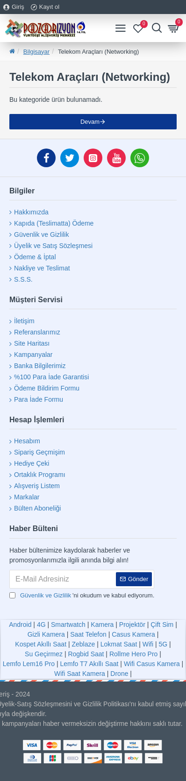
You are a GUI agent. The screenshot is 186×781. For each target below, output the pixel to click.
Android (20, 624)
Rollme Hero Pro (133, 654)
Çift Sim (161, 624)
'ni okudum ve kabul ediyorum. (81, 595)
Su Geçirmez (44, 654)
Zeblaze (83, 644)
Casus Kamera (133, 634)
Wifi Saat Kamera (79, 673)
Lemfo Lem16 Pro (29, 663)
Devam (90, 121)
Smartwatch (68, 624)
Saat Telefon (88, 634)
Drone (119, 673)
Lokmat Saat (118, 644)
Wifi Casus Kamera (152, 663)
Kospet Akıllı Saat (40, 644)
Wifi (148, 644)
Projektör (132, 624)
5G (162, 644)
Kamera (102, 624)
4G (41, 624)
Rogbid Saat (86, 654)
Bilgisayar (36, 51)
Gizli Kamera (46, 634)
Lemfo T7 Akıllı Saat (89, 663)
